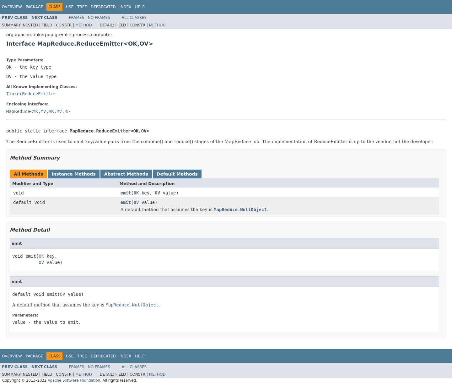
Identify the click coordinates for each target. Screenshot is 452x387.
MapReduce (18, 111)
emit (126, 192)
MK (35, 111)
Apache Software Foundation (74, 380)
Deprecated (103, 7)
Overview (12, 7)
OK (136, 192)
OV (157, 192)
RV (59, 111)
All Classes (134, 17)
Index (126, 7)
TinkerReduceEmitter (31, 93)
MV (43, 111)
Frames (76, 17)
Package (34, 7)
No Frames (99, 17)
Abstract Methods (126, 174)
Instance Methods (73, 174)
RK (51, 111)
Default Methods (177, 174)
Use (69, 7)
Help (140, 7)
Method (83, 25)
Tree (82, 7)
